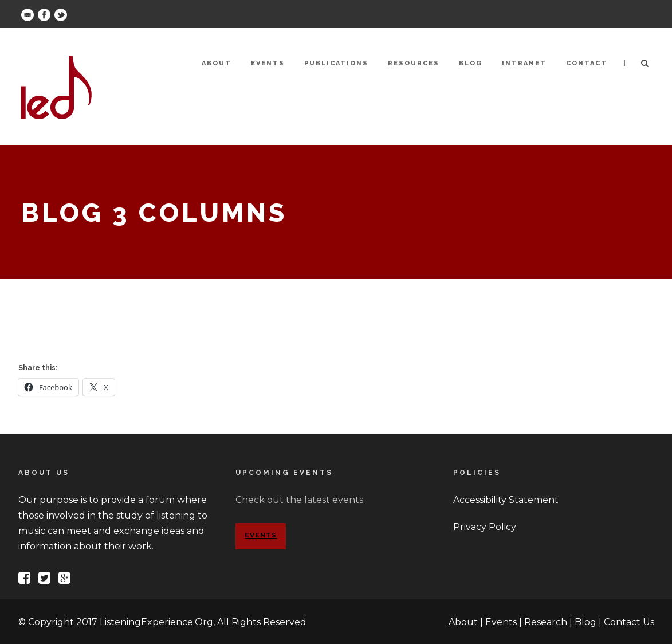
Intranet (524, 63)
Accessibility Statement (506, 499)
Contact (586, 63)
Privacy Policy (484, 526)
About (216, 63)
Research (545, 621)
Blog (470, 63)
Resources (413, 63)
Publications (336, 63)
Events (268, 63)
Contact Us (629, 621)
